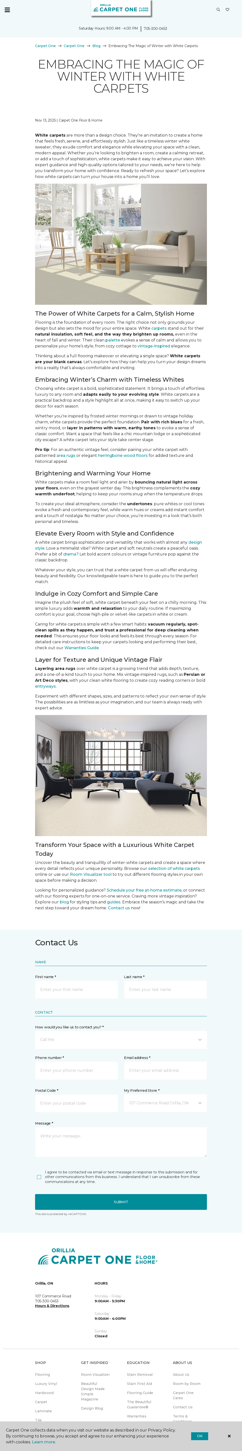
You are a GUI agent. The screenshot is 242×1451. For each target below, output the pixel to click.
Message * (44, 1123)
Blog (96, 46)
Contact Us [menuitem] (183, 1407)
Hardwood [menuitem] (44, 1393)
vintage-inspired (154, 346)
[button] (218, 9)
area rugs (66, 455)
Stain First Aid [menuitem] (139, 1383)
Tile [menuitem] (38, 1420)
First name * (45, 977)
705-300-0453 (155, 28)
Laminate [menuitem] (43, 1411)
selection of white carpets (174, 868)
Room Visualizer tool (91, 874)
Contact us (119, 908)
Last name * (134, 977)
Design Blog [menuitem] (92, 1408)
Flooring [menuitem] (42, 1374)
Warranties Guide (81, 647)
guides (114, 902)
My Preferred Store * (141, 1090)
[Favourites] (227, 9)
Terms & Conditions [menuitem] (182, 1419)
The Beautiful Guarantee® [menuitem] (139, 1404)
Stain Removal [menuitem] (140, 1374)
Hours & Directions (52, 1306)
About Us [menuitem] (181, 1374)
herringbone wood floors (123, 455)
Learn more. (44, 1442)
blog (64, 902)
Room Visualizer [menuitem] (95, 1374)
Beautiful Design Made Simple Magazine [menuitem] (93, 1391)
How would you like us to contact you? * (69, 1027)
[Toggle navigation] (7, 10)
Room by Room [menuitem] (187, 1383)
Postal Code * (46, 1090)
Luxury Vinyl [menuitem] (46, 1383)
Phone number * (49, 1057)
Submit (121, 1202)
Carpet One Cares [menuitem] (183, 1395)
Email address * (137, 1057)
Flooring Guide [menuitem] (140, 1393)
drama (69, 554)
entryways (45, 686)
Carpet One (45, 46)
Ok (199, 1436)
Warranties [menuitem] (136, 1416)
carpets (159, 328)
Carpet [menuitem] (41, 1402)
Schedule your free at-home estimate (144, 890)
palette (112, 340)
